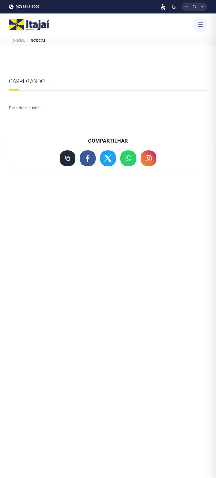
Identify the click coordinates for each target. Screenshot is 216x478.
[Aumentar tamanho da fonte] (202, 6)
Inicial (19, 40)
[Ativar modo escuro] (174, 7)
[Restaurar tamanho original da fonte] (194, 6)
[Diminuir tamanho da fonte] (186, 6)
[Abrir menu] (200, 24)
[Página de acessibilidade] (162, 6)
